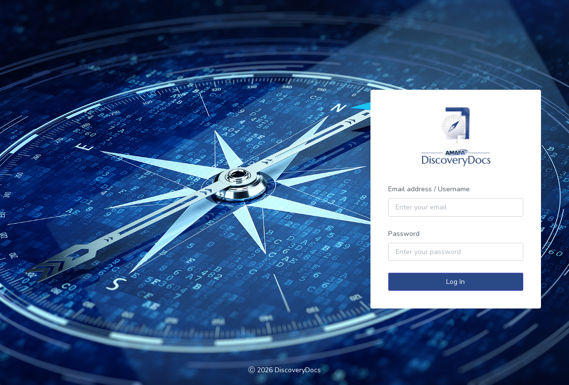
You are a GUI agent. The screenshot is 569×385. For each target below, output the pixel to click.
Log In (455, 281)
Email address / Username (429, 189)
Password (404, 233)
